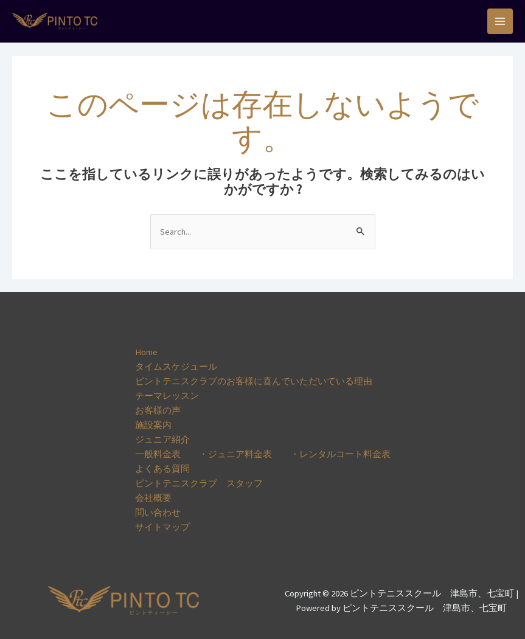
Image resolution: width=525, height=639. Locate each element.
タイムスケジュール (176, 366)
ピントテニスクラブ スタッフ (199, 483)
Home (146, 352)
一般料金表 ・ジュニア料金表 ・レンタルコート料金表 (263, 454)
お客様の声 (158, 410)
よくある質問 (162, 468)
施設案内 (153, 425)
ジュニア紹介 (162, 439)
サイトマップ (162, 527)
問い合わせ (158, 512)
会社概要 (153, 497)
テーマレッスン (167, 395)
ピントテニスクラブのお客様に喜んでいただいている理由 (253, 381)
